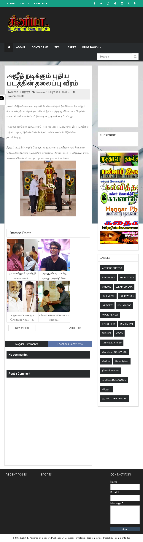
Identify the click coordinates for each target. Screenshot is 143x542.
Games (71, 47)
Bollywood (127, 277)
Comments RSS (122, 538)
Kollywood (124, 305)
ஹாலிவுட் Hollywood (115, 398)
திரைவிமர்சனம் (110, 370)
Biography (108, 277)
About (24, 3)
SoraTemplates (94, 538)
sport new (108, 324)
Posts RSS (108, 538)
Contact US (39, 47)
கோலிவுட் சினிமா (112, 342)
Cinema (106, 286)
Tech (57, 47)
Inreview (107, 305)
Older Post (75, 327)
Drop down (91, 47)
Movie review (110, 314)
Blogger (46, 538)
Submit (135, 58)
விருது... (106, 389)
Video (119, 333)
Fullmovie (108, 296)
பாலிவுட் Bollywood (114, 379)
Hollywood (127, 296)
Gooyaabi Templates (75, 538)
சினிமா (66, 92)
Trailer (106, 333)
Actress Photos (112, 268)
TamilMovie (127, 324)
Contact (40, 3)
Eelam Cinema (124, 286)
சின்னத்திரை (122, 361)
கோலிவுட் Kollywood (48, 92)
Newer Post (22, 327)
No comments (16, 96)
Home (11, 3)
